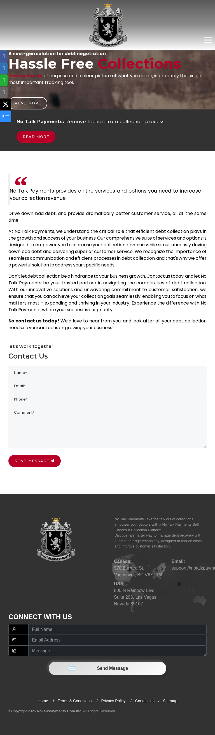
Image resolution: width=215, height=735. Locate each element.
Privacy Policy (114, 701)
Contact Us (145, 701)
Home (43, 701)
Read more (28, 103)
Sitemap (170, 701)
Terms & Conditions (75, 701)
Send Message (107, 668)
